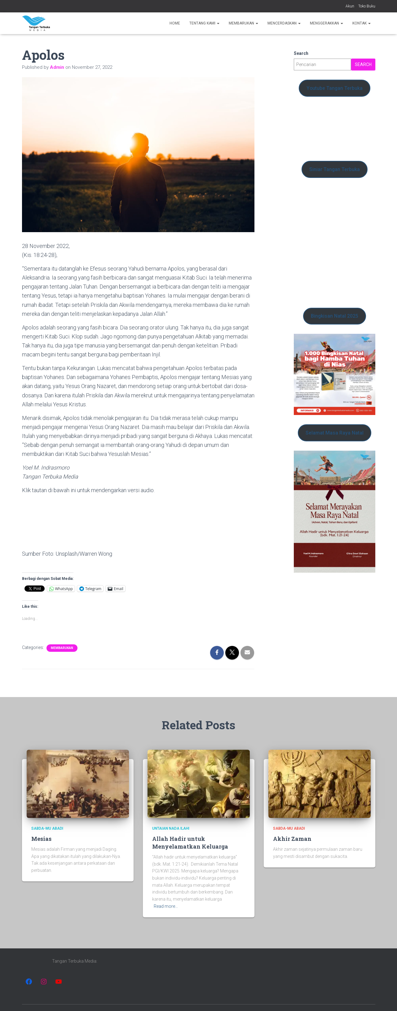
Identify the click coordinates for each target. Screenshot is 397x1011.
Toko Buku (366, 6)
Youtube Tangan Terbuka (335, 88)
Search (301, 53)
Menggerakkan (326, 23)
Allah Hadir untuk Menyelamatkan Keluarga (190, 842)
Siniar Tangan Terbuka (334, 169)
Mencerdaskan (284, 23)
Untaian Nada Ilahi (170, 828)
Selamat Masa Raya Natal (335, 433)
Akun (350, 6)
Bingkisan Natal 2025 (334, 316)
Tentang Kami (204, 23)
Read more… (166, 906)
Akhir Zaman (292, 838)
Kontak (361, 23)
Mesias (41, 838)
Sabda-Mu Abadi (47, 828)
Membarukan (243, 23)
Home (175, 23)
